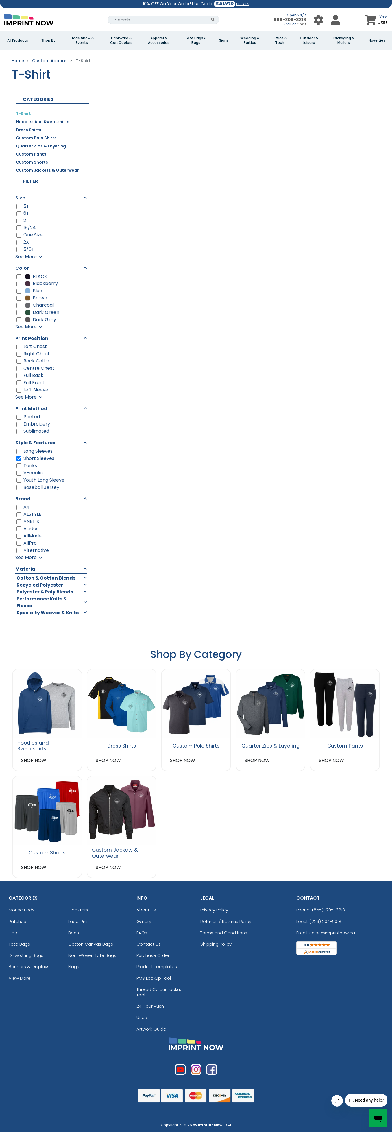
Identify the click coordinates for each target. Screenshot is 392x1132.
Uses (141, 1017)
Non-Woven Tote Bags (92, 955)
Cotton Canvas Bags (90, 944)
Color (22, 268)
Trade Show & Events (82, 40)
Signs (224, 40)
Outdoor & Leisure (309, 40)
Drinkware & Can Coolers (121, 40)
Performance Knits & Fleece (41, 602)
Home (18, 61)
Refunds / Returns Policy (225, 921)
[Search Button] (213, 20)
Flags (73, 966)
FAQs (141, 933)
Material (26, 569)
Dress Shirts (28, 130)
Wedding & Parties (250, 40)
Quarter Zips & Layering (41, 146)
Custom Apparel (50, 61)
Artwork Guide (151, 1029)
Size (20, 198)
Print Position (31, 338)
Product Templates (156, 966)
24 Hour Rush (150, 1006)
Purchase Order (152, 955)
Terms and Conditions (223, 933)
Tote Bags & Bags (196, 40)
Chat (301, 24)
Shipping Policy (216, 944)
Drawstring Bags (26, 955)
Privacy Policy (214, 910)
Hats (14, 933)
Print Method (31, 408)
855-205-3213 (290, 19)
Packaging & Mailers (343, 40)
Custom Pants (31, 154)
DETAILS (242, 3)
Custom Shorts (32, 162)
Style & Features (35, 442)
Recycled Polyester (39, 585)
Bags (73, 933)
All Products (17, 40)
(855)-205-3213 (328, 910)
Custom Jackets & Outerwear (47, 170)
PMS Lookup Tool (153, 978)
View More (20, 978)
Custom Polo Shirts (36, 138)
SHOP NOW (33, 760)
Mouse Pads (21, 910)
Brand (23, 498)
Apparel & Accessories (158, 40)
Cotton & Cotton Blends (45, 578)
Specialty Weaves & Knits (47, 612)
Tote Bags (19, 944)
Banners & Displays (29, 966)
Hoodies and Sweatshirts (42, 122)
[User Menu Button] (318, 19)
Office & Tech (280, 40)
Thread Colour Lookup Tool (159, 992)
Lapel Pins (78, 921)
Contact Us (148, 944)
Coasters (78, 910)
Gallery (143, 921)
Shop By (48, 40)
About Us (146, 910)
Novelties (377, 40)
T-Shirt (23, 113)
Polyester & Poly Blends (44, 592)
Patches (17, 921)
